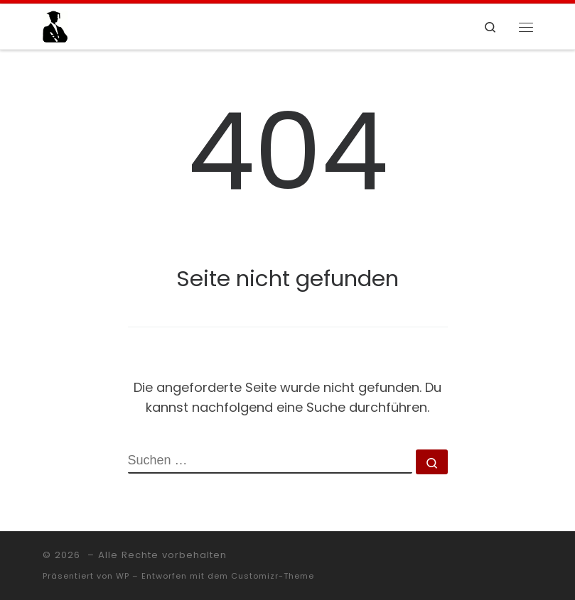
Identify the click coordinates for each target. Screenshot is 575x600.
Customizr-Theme (272, 576)
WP (122, 576)
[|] (55, 25)
